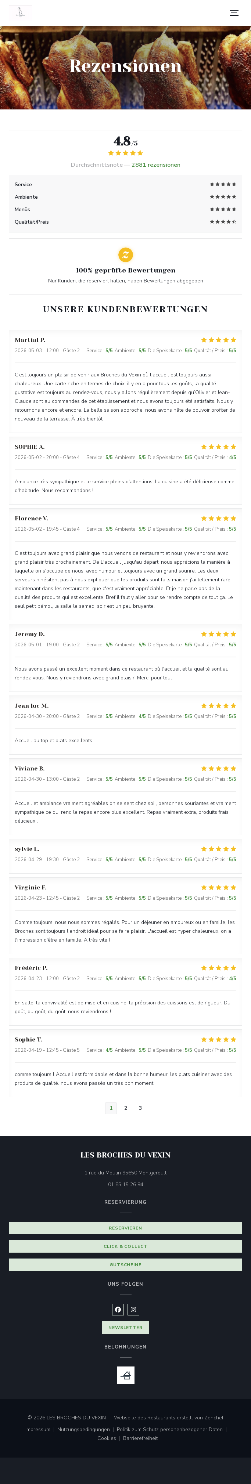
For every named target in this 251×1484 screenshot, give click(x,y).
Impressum (41, 1430)
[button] (234, 13)
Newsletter (125, 1327)
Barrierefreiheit (140, 1439)
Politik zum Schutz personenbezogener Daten (173, 1430)
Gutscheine (126, 1265)
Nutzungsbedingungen (87, 1430)
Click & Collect (125, 1246)
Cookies (110, 1439)
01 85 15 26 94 (125, 1184)
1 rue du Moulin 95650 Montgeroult (156, 1172)
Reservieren (126, 1228)
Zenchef (213, 1417)
